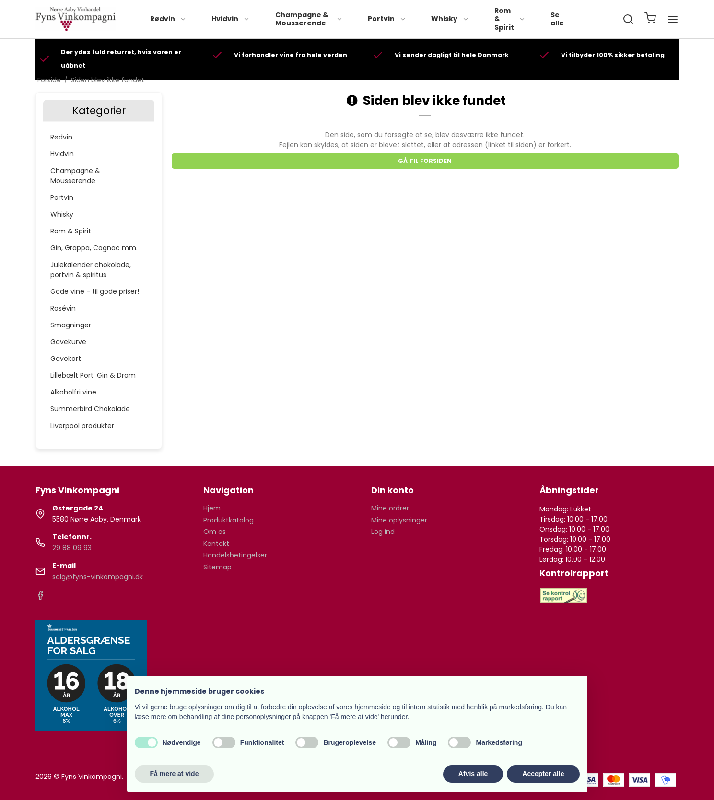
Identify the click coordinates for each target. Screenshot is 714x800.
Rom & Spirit (510, 19)
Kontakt (216, 543)
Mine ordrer (390, 508)
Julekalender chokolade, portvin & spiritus (90, 269)
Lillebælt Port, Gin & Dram (93, 375)
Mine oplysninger (399, 520)
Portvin (387, 18)
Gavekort (65, 358)
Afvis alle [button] (473, 773)
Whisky (450, 18)
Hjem (212, 508)
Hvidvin (230, 18)
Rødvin (168, 18)
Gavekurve (68, 342)
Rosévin (63, 308)
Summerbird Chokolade (90, 409)
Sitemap (217, 567)
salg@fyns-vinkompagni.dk (97, 576)
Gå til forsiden (425, 161)
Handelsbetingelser (235, 555)
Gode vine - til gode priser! (94, 291)
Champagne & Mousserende (309, 19)
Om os (214, 531)
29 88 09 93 (72, 548)
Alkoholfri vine (73, 392)
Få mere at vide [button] (174, 773)
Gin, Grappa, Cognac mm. (94, 248)
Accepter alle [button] (543, 773)
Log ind (383, 531)
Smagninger (70, 325)
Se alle (557, 19)
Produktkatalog (228, 520)
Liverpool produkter (82, 425)
